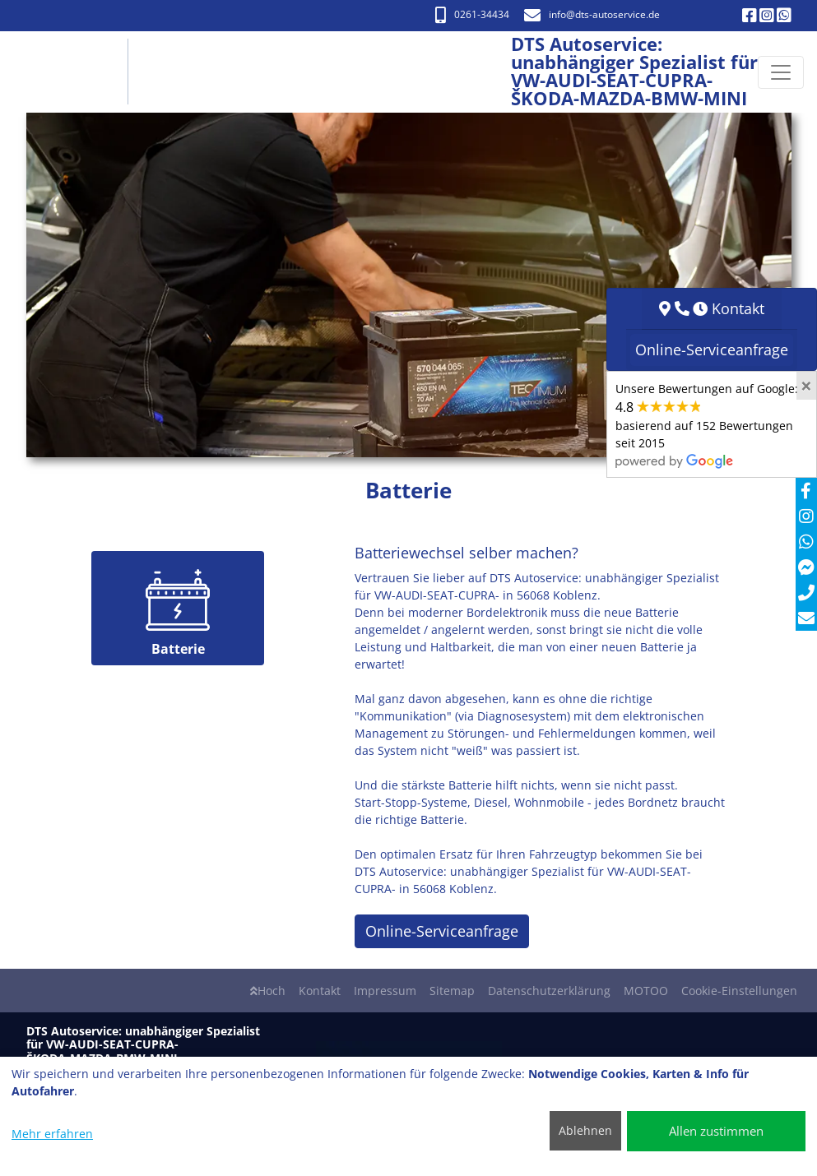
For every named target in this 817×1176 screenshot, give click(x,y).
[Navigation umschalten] (781, 72)
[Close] (806, 386)
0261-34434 (472, 14)
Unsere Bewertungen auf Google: (706, 424)
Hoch (267, 990)
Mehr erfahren (52, 1133)
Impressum (385, 990)
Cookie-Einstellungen (739, 990)
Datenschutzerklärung (549, 990)
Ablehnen (585, 1130)
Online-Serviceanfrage (441, 931)
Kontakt (320, 990)
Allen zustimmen (716, 1131)
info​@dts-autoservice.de (592, 14)
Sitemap (452, 990)
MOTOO (646, 990)
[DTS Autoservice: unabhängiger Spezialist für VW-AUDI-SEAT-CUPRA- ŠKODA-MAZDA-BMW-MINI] (75, 72)
